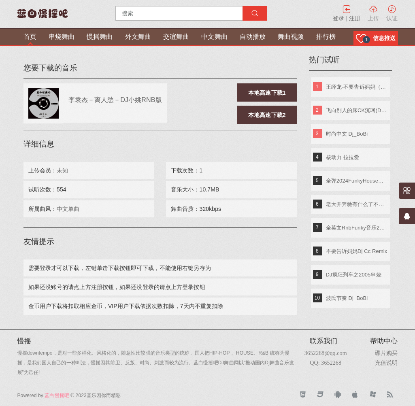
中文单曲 (68, 209)
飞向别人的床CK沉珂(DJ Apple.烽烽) (357, 110)
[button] (375, 38)
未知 (62, 170)
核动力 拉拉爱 (342, 157)
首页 (29, 36)
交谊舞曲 (176, 36)
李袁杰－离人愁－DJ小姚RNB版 (115, 99)
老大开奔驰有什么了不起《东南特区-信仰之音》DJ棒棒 (357, 204)
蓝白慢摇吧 (57, 395)
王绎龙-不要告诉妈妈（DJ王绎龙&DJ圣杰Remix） (357, 87)
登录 (338, 18)
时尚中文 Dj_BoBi (347, 134)
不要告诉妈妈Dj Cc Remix (356, 251)
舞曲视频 (291, 36)
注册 (354, 18)
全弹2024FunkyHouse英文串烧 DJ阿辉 (357, 181)
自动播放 (253, 36)
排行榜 (326, 36)
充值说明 (386, 362)
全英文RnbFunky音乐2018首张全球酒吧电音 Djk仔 (357, 228)
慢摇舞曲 (100, 36)
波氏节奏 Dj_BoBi (347, 298)
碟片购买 (386, 353)
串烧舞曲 (61, 36)
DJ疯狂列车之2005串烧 (353, 275)
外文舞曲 (138, 36)
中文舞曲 (214, 36)
